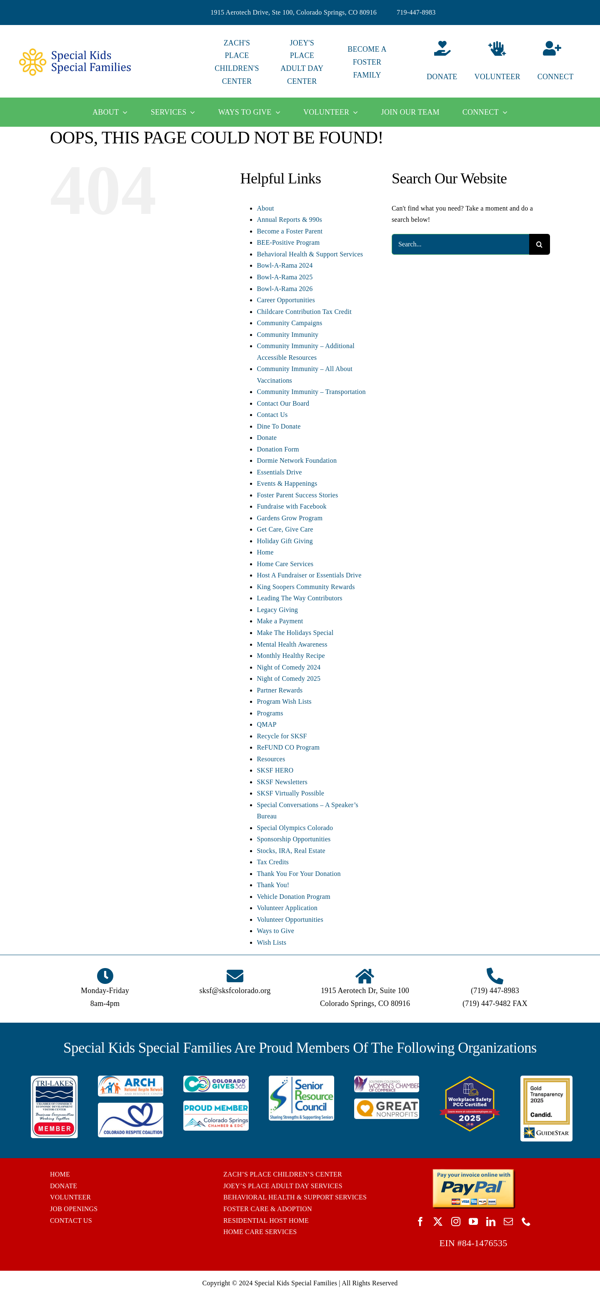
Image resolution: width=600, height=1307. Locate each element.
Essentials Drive (279, 472)
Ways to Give (275, 930)
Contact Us (272, 414)
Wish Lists (271, 942)
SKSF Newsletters (282, 781)
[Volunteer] (497, 62)
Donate (267, 437)
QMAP (266, 724)
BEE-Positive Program (288, 242)
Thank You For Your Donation (298, 873)
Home (265, 552)
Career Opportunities (286, 300)
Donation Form (278, 449)
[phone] (526, 1221)
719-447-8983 (416, 12)
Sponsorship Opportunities (293, 839)
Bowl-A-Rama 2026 (284, 288)
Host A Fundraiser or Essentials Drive (309, 575)
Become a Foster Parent (289, 231)
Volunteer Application (287, 907)
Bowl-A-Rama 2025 (284, 277)
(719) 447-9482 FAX (495, 1003)
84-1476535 (485, 1243)
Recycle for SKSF (282, 736)
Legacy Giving (277, 609)
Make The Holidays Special (295, 632)
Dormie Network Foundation (297, 460)
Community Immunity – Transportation (311, 391)
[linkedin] (490, 1221)
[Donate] (432, 62)
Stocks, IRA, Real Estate (291, 850)
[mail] (508, 1221)
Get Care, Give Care (285, 529)
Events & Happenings (287, 483)
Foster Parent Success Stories (297, 495)
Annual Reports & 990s (289, 219)
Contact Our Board (283, 403)
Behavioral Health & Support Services (310, 254)
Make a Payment (280, 621)
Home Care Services (285, 563)
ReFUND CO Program (288, 747)
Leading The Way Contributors (299, 598)
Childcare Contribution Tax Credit (304, 311)
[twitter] (437, 1221)
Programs (270, 713)
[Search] (539, 244)
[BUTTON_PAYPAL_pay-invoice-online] (473, 1171)
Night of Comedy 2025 (288, 678)
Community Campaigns (289, 322)
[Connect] (563, 62)
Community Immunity (287, 334)
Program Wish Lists (284, 701)
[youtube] (473, 1221)
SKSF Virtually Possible (290, 793)
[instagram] (455, 1221)
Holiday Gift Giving (284, 540)
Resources (271, 759)
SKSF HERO (275, 770)
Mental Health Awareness (292, 644)
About (265, 208)
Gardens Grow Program (289, 518)
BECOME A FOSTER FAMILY (367, 62)
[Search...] (460, 244)
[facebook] (420, 1221)
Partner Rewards (279, 690)
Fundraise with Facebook (291, 506)
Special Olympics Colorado (295, 827)
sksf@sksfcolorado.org (235, 990)
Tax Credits (273, 861)
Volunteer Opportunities (290, 919)
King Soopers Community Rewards (306, 586)
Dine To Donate (278, 426)
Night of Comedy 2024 (288, 667)
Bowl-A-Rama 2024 (284, 265)
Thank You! (273, 884)
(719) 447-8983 (495, 990)
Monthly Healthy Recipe (291, 655)
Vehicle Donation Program (293, 896)
